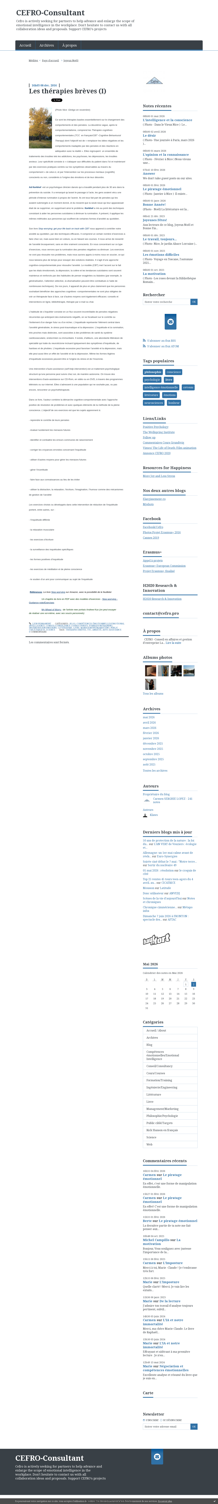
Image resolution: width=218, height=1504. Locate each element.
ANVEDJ (174, 893)
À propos (69, 45)
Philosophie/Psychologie (162, 1116)
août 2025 (149, 764)
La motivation (154, 274)
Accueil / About (156, 1030)
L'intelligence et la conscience (167, 120)
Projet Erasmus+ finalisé (159, 571)
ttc (89, 629)
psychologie (152, 380)
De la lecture (170, 1301)
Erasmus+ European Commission (164, 566)
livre (168, 380)
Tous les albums (153, 693)
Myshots (148, 504)
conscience (174, 372)
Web (149, 1144)
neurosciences (153, 403)
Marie (147, 1282)
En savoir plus (165, 1501)
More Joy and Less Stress (159, 476)
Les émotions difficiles (161, 255)
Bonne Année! (154, 204)
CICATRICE (168, 883)
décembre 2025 (153, 743)
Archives (47, 45)
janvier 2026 (151, 738)
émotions (170, 395)
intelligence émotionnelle (161, 387)
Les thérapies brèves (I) (67, 90)
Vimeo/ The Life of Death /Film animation (169, 448)
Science (50, 629)
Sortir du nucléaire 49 (162, 865)
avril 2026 (149, 722)
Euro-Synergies (167, 856)
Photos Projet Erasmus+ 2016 (162, 532)
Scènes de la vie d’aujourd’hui (162, 898)
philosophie (152, 372)
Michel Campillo (156, 1240)
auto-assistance (112, 629)
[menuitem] (25, 45)
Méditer (33, 60)
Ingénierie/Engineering (43, 627)
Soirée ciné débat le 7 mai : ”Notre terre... (170, 861)
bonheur (174, 403)
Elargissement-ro (154, 499)
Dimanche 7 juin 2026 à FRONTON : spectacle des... (166, 918)
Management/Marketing (95, 627)
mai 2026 (149, 717)
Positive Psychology (155, 427)
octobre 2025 (151, 754)
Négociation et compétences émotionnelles (166, 1368)
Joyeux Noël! (71, 60)
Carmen (149, 1175)
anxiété (97, 629)
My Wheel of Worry (51, 609)
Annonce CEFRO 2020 (156, 453)
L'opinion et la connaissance (166, 155)
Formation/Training (100, 625)
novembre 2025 (153, 749)
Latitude (165, 888)
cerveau (188, 387)
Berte (147, 1221)
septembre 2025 (153, 759)
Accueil (25, 45)
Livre (76, 627)
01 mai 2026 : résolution (158, 870)
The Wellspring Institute (159, 432)
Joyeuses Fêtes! (155, 220)
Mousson (148, 888)
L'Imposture (173, 1263)
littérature (151, 395)
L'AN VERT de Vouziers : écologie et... (170, 845)
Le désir (149, 135)
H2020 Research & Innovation (162, 599)
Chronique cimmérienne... (160, 907)
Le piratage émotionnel (162, 189)
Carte (148, 1392)
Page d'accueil (50, 60)
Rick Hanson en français (162, 1130)
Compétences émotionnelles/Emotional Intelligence (162, 1055)
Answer (149, 173)
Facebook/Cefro (153, 527)
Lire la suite (173, 643)
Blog (72, 623)
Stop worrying (58, 592)
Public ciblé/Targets (159, 1123)
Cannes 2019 (151, 538)
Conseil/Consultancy (58, 625)
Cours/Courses (79, 625)
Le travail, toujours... (160, 239)
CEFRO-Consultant (50, 12)
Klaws (154, 815)
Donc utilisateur (153, 893)
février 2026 (151, 733)
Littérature (65, 627)
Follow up (149, 437)
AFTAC (172, 919)
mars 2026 (149, 728)
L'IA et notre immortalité (163, 1322)
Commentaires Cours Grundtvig (163, 442)
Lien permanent (40, 623)
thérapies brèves (76, 629)
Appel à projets (153, 560)
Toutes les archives (155, 770)
